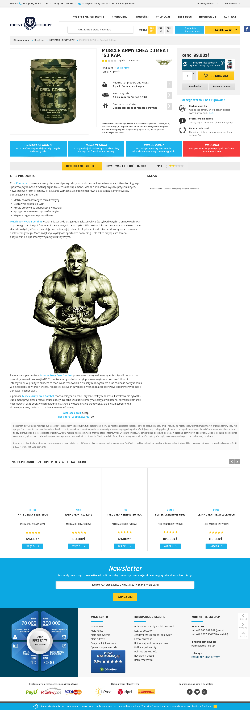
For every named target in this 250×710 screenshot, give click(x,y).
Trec (124, 510)
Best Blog (185, 17)
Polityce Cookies (201, 706)
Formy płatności (143, 639)
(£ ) (169, 29)
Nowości (142, 17)
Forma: (105, 71)
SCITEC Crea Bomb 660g (170, 515)
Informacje (207, 17)
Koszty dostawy (143, 630)
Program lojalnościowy (103, 643)
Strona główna (21, 40)
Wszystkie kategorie (86, 16)
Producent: (108, 68)
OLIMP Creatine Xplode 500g (216, 515)
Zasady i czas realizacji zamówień (153, 635)
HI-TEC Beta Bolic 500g (33, 515)
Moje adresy (98, 639)
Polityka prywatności (145, 651)
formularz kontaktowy (102, 151)
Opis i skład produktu (81, 166)
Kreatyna (39, 40)
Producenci (120, 17)
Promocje (163, 17)
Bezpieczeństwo (143, 660)
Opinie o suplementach (104, 647)
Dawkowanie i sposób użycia (126, 166)
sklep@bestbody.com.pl (95, 3)
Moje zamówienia (100, 635)
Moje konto (97, 630)
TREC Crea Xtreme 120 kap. (124, 515)
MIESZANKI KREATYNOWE (62, 40)
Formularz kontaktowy (205, 657)
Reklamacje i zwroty (145, 647)
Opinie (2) (169, 166)
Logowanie (97, 626)
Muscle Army (122, 68)
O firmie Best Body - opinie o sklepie (154, 626)
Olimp (216, 510)
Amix (78, 510)
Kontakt (230, 17)
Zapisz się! (125, 597)
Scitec (170, 510)
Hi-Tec (33, 510)
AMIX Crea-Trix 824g (78, 515)
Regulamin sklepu (144, 655)
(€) (160, 29)
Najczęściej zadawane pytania (151, 643)
